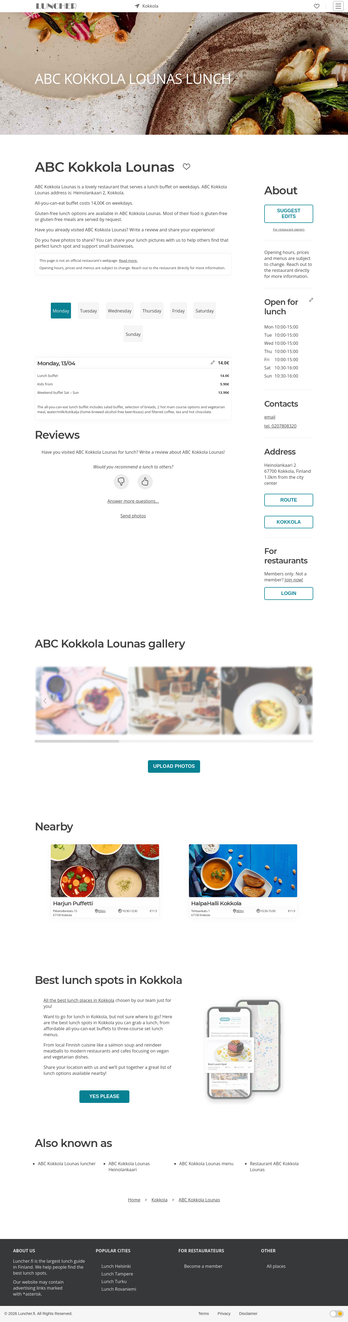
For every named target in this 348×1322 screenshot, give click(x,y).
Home (134, 1200)
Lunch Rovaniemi (118, 1289)
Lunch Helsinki (116, 1266)
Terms (203, 1313)
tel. (280, 426)
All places (276, 1266)
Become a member (203, 1266)
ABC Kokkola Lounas (199, 1200)
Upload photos (174, 766)
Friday (178, 311)
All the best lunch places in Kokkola (79, 1000)
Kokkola (289, 522)
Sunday (133, 334)
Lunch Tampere (117, 1274)
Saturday (205, 311)
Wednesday (120, 311)
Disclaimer (248, 1313)
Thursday (151, 311)
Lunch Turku (114, 1281)
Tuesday (88, 311)
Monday (61, 311)
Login (288, 593)
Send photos (133, 516)
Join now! (294, 580)
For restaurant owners (288, 229)
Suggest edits (288, 213)
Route (288, 500)
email (269, 417)
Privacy (223, 1313)
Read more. (128, 260)
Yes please (104, 1096)
